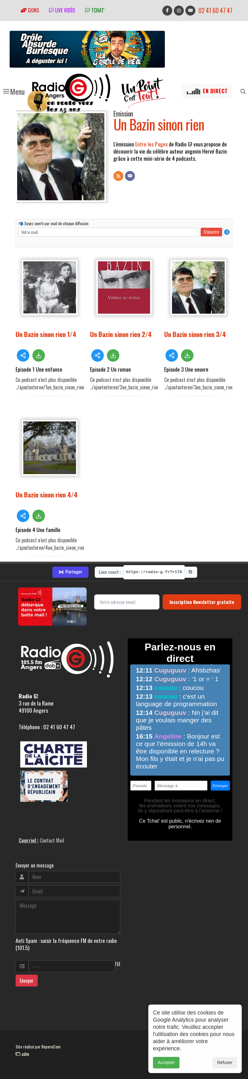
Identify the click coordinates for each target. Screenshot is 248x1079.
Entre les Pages (151, 144)
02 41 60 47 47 (215, 10)
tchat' (94, 10)
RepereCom (50, 1046)
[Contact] (130, 176)
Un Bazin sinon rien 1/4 (46, 334)
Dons (30, 10)
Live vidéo (62, 10)
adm (22, 1053)
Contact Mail (52, 840)
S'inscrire (211, 232)
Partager (70, 572)
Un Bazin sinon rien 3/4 (195, 334)
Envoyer (27, 980)
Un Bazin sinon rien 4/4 (47, 494)
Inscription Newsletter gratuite (201, 601)
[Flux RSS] (118, 176)
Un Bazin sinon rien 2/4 (121, 334)
